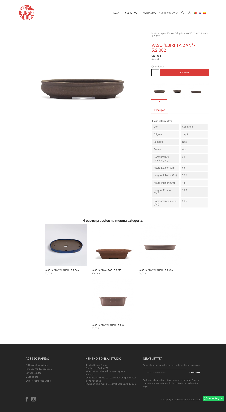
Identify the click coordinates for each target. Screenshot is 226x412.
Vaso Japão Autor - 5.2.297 (106, 270)
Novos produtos (33, 373)
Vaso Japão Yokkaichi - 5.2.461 (109, 325)
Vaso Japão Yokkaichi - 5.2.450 (156, 270)
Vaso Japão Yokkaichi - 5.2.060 (62, 270)
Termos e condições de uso (39, 369)
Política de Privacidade (37, 365)
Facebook (26, 399)
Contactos (149, 13)
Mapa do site (32, 377)
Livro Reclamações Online (38, 381)
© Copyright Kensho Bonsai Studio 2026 (180, 399)
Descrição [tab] (159, 110)
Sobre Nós (131, 13)
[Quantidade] (155, 72)
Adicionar (184, 72)
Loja (116, 13)
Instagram (33, 399)
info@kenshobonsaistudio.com (121, 384)
